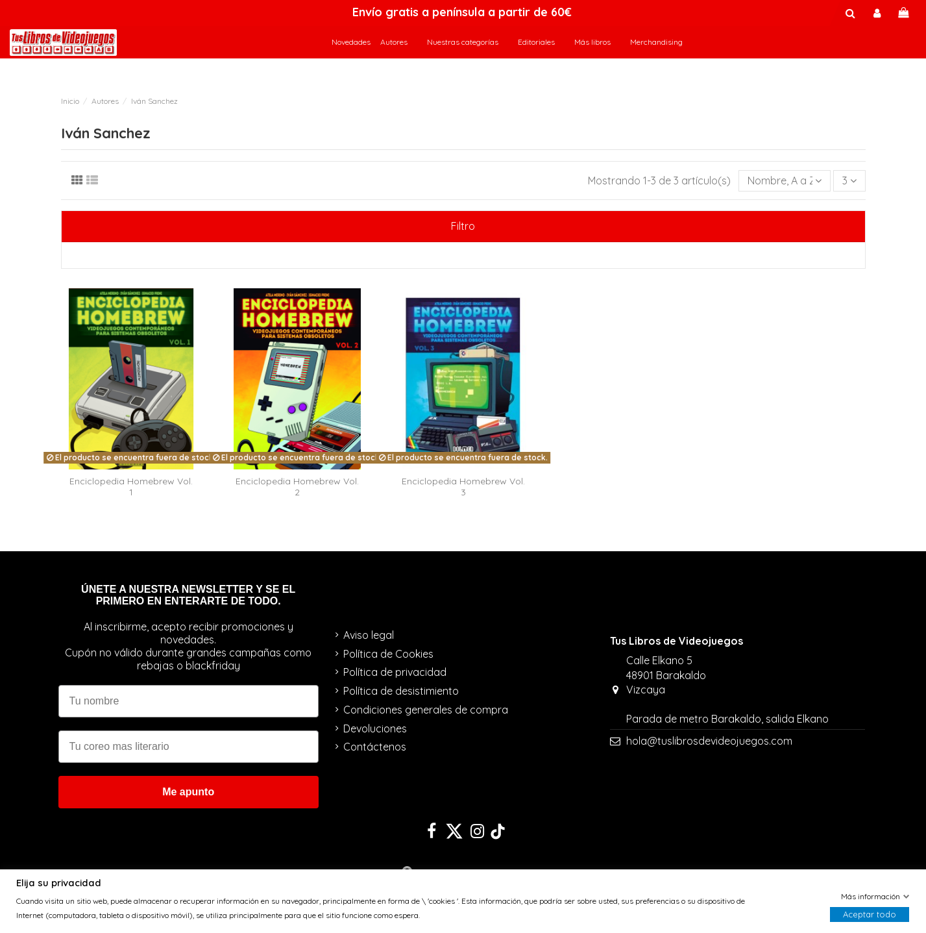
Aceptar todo (869, 915)
